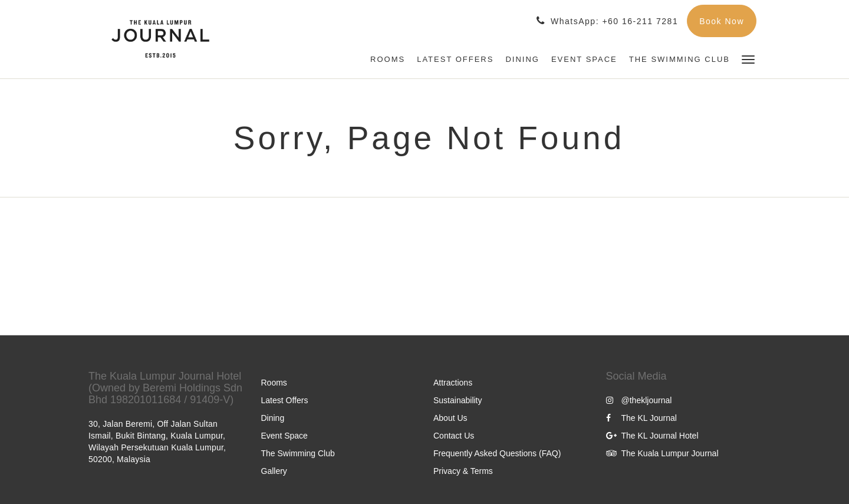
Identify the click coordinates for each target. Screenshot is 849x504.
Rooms (274, 382)
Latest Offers (284, 400)
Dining (273, 418)
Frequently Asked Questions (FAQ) (497, 453)
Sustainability (457, 400)
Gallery (274, 471)
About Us (450, 418)
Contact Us (453, 435)
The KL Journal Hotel (652, 435)
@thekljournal (639, 400)
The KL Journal (641, 418)
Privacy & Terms (463, 471)
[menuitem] (387, 59)
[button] (748, 59)
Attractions (452, 382)
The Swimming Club (298, 453)
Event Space (284, 435)
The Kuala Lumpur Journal (662, 453)
